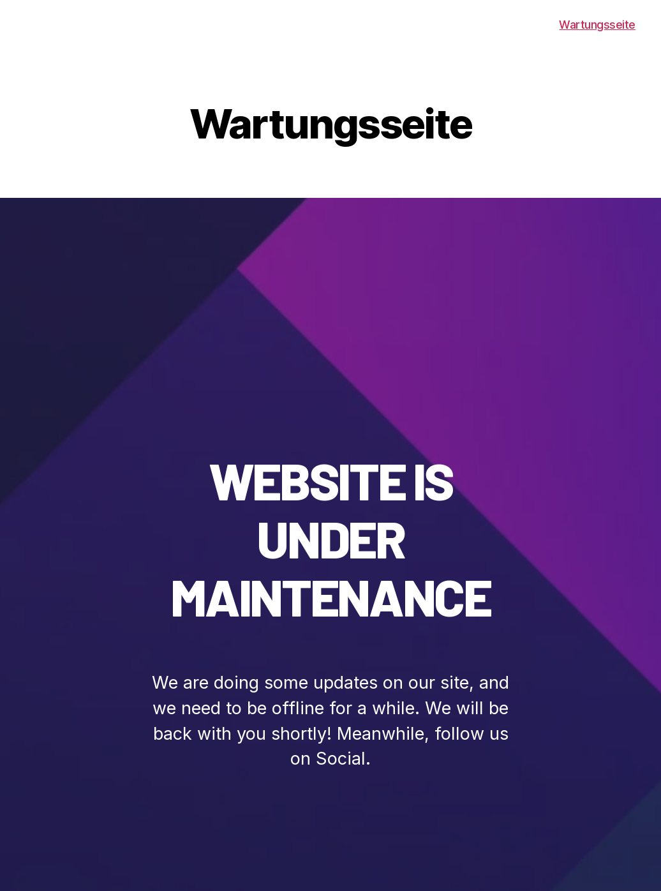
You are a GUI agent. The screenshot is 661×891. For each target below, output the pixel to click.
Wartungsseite (597, 24)
